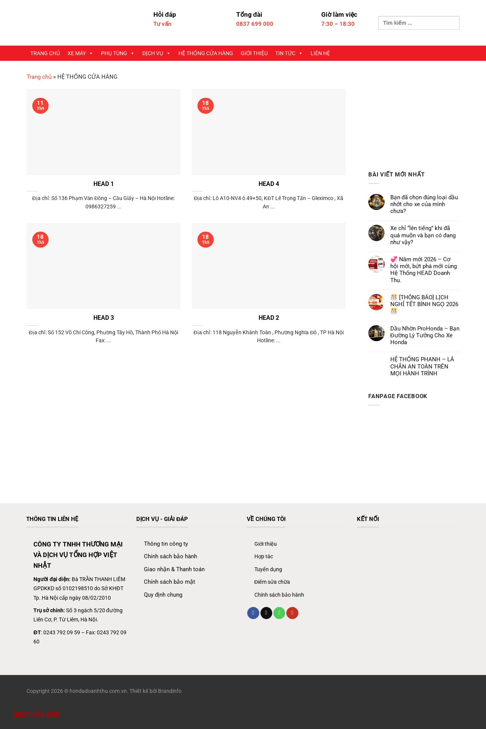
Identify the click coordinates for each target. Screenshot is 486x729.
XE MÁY (80, 53)
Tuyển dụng (268, 569)
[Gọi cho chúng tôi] (279, 613)
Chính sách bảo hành (170, 556)
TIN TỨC (289, 53)
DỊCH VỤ (156, 53)
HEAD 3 (103, 317)
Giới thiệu (265, 544)
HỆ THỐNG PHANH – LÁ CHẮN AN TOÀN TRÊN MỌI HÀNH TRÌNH (422, 366)
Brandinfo (169, 691)
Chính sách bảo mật (169, 581)
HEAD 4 (269, 183)
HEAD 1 (103, 183)
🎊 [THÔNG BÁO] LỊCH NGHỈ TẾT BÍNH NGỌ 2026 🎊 (424, 304)
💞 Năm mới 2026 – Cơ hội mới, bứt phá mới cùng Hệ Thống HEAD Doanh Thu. (423, 270)
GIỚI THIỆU (254, 53)
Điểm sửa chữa (272, 582)
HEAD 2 (269, 317)
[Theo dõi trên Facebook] (253, 613)
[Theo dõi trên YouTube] (292, 613)
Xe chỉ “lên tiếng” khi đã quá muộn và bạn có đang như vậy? (423, 235)
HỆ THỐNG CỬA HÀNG (205, 53)
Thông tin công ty (166, 543)
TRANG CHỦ (45, 53)
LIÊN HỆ (320, 53)
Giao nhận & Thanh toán (174, 569)
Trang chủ (39, 76)
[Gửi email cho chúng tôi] (266, 613)
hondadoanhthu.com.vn (98, 691)
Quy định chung (163, 594)
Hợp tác (263, 556)
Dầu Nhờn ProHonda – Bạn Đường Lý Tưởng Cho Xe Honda (424, 335)
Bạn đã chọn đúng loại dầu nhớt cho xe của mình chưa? (424, 204)
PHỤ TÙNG (118, 53)
